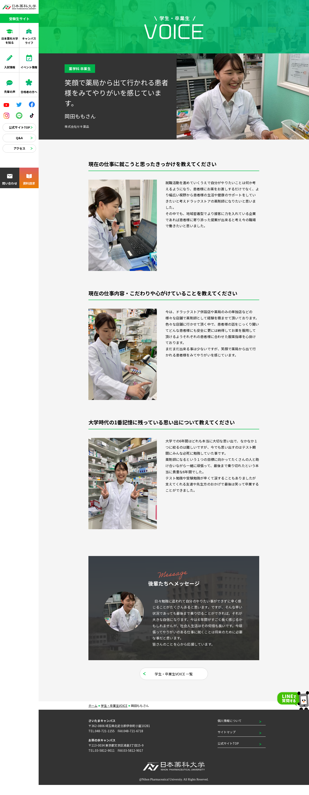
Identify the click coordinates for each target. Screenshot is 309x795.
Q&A (19, 138)
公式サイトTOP (19, 127)
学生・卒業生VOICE (114, 716)
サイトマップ (227, 742)
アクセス (19, 148)
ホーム (92, 716)
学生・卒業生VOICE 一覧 (174, 684)
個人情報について (230, 731)
